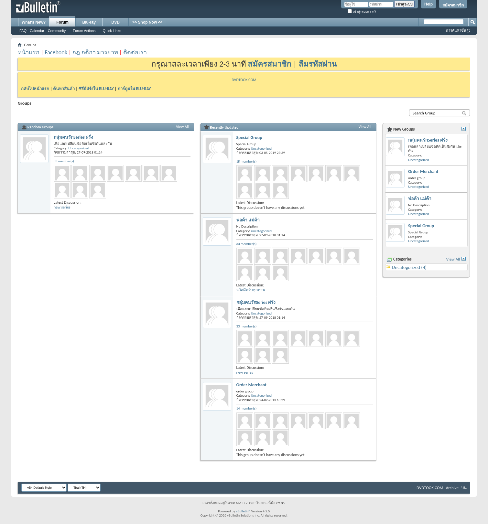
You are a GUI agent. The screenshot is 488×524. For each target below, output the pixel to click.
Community (57, 31)
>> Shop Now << (147, 22)
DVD (116, 22)
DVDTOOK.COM (244, 80)
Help (428, 4)
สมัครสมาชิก (453, 5)
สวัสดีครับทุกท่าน (250, 290)
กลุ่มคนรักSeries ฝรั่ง (73, 137)
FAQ (23, 31)
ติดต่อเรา (135, 52)
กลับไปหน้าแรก (35, 88)
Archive (452, 487)
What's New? (34, 22)
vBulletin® (243, 511)
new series (62, 207)
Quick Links (112, 31)
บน (464, 487)
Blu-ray (89, 22)
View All (182, 126)
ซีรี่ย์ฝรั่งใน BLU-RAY (96, 88)
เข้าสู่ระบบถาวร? (362, 11)
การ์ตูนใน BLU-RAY (134, 88)
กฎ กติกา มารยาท (95, 52)
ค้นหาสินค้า (64, 88)
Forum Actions (84, 31)
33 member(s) (64, 161)
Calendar (37, 31)
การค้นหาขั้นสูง (458, 30)
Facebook (56, 52)
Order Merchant (251, 385)
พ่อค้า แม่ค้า (248, 220)
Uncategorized (78, 148)
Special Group (249, 137)
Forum (63, 22)
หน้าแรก (28, 52)
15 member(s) (246, 161)
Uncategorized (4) (409, 267)
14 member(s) (246, 408)
